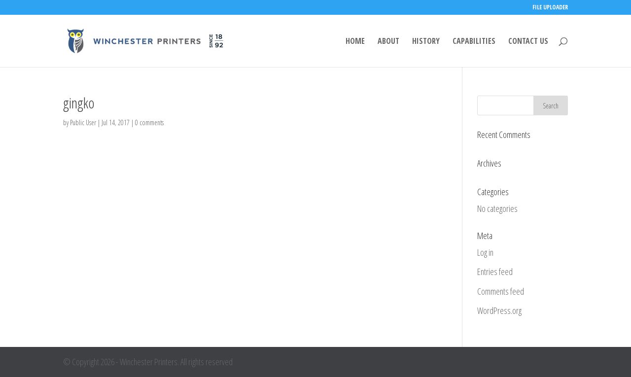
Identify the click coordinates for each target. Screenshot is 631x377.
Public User (83, 122)
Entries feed (495, 271)
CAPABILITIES (474, 41)
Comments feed (500, 291)
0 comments (149, 122)
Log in (485, 252)
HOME (355, 41)
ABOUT (388, 41)
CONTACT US (528, 41)
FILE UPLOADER (550, 7)
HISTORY (426, 41)
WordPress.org (499, 310)
